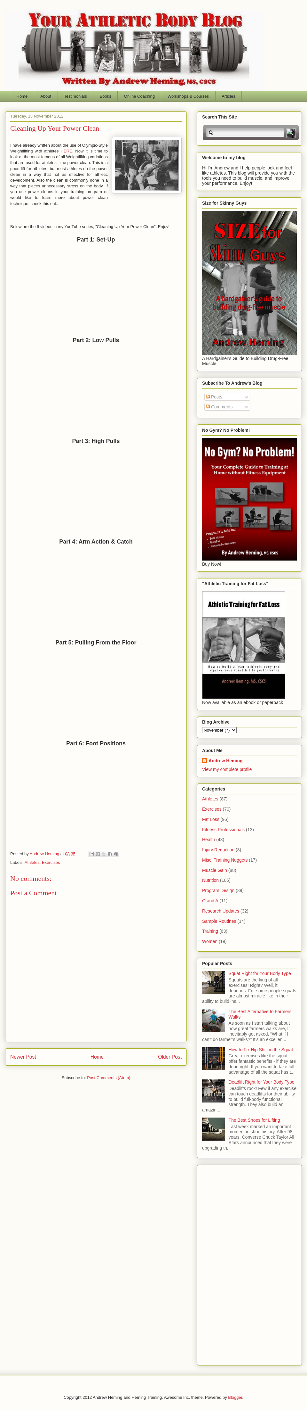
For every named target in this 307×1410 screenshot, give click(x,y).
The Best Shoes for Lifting (254, 1120)
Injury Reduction (218, 849)
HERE (66, 151)
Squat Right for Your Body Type (260, 973)
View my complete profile (227, 769)
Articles (228, 96)
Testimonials (75, 96)
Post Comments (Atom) (108, 1077)
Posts (214, 396)
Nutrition (210, 880)
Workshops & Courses (188, 96)
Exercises (51, 862)
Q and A (210, 900)
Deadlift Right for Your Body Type (262, 1082)
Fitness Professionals (223, 829)
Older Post (170, 1057)
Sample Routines (219, 921)
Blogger (235, 1397)
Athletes (32, 862)
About (45, 96)
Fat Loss (210, 819)
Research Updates (220, 911)
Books (105, 96)
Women (209, 941)
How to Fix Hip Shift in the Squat (261, 1049)
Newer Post (23, 1057)
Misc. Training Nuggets (225, 860)
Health (208, 839)
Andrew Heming (226, 760)
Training (210, 931)
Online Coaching (139, 96)
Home (22, 96)
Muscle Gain (214, 870)
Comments (219, 406)
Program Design (218, 890)
